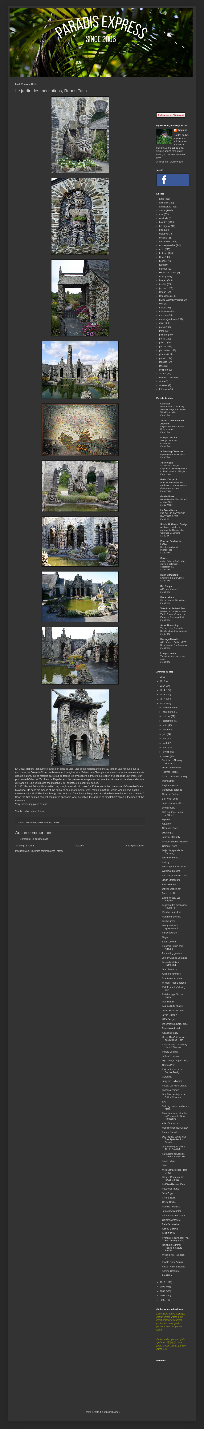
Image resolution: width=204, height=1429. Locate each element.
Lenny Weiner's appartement (170, 926)
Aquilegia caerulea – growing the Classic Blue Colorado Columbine (172, 530)
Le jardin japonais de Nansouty (172, 851)
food (161, 264)
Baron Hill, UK (169, 893)
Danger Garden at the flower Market (173, 1178)
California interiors (171, 1220)
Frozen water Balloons (173, 1266)
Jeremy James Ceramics (174, 958)
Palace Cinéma (169, 1051)
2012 (163, 699)
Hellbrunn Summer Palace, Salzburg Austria (172, 1248)
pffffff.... (163, 342)
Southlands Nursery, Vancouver (172, 761)
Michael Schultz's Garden (175, 841)
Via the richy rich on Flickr (29, 811)
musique (163, 315)
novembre (168, 712)
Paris (161, 331)
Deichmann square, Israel (175, 1024)
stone (162, 381)
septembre (168, 721)
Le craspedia (168, 807)
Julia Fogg (167, 1193)
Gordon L (167, 1076)
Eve (164, 1101)
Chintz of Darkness (171, 794)
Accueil (80, 845)
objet (161, 323)
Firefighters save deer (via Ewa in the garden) (175, 1239)
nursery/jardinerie (168, 319)
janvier (166, 756)
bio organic (164, 226)
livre (161, 303)
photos (162, 346)
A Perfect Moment (169, 589)
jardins (162, 288)
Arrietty (165, 862)
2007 (163, 1295)
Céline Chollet (169, 1202)
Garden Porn (168, 1065)
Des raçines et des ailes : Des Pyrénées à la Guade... (175, 1139)
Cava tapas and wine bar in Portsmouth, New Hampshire (174, 1116)
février (166, 752)
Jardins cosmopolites (172, 803)
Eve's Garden (169, 884)
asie (161, 214)
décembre (168, 707)
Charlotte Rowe (170, 828)
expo (161, 249)
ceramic (163, 237)
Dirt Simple (166, 586)
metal (162, 307)
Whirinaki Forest (170, 857)
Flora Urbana (167, 597)
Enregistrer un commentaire (34, 839)
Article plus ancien (134, 845)
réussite (163, 362)
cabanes (163, 233)
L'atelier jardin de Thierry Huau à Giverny (174, 1046)
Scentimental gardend (173, 978)
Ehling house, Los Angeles (171, 899)
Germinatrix (168, 1001)
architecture (31, 822)
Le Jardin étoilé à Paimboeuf (170, 963)
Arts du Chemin (170, 1229)
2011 (163, 703)
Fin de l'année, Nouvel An (172, 600)
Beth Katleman (169, 941)
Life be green (168, 921)
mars (165, 747)
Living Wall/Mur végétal (171, 300)
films (161, 257)
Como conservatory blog (174, 776)
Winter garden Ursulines (174, 866)
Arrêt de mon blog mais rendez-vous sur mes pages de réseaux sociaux (173, 485)
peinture (163, 334)
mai (165, 738)
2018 (163, 681)
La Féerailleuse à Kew (173, 1184)
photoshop (164, 350)
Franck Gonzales (170, 1132)
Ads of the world (170, 1123)
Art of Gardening (169, 625)
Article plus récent (25, 845)
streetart (163, 385)
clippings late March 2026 (172, 454)
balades (47, 822)
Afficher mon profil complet (169, 161)
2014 (163, 690)
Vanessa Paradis (170, 1090)
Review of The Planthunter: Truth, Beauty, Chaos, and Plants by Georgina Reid (173, 614)
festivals (163, 253)
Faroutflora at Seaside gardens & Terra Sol (173, 1155)
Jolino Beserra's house (173, 1010)
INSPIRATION (169, 1233)
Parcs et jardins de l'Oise (174, 875)
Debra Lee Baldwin (171, 767)
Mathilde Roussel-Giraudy (175, 1127)
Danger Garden (168, 437)
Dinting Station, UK (171, 889)
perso (162, 338)
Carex (163, 558)
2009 (163, 1286)
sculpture (164, 369)
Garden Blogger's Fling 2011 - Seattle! (173, 1148)
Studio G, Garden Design (173, 524)
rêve (161, 366)
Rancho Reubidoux (172, 912)
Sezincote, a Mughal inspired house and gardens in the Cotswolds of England (173, 468)
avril (165, 743)
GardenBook (167, 496)
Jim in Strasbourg (171, 880)
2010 (163, 1282)
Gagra (165, 937)
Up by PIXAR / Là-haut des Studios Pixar (173, 1038)
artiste (40, 822)
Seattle (162, 373)
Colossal (165, 403)
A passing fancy (170, 1033)
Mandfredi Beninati (171, 916)
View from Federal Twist (173, 608)
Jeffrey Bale (166, 462)
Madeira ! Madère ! (171, 1206)
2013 (163, 694)
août (165, 725)
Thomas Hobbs (169, 772)
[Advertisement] (172, 95)
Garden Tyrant (169, 846)
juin (165, 734)
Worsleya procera (171, 871)
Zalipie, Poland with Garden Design (172, 1071)
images (163, 280)
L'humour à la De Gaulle (172, 578)
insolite (55, 822)
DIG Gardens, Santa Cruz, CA (172, 813)
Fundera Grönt (169, 932)
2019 (163, 677)
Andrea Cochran (170, 1271)
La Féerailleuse (168, 510)
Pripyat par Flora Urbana (174, 1085)
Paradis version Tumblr (174, 1215)
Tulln (164, 1165)
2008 (163, 1291)
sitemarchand (166, 377)
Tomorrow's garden (172, 1211)
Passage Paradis (169, 639)
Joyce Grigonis (169, 1015)
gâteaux (163, 268)
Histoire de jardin (167, 272)
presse (162, 358)
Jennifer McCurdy (171, 837)
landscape (164, 296)
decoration (164, 241)
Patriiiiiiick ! (167, 1275)
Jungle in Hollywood (172, 1081)
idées (162, 276)
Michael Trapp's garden (174, 982)
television (164, 389)
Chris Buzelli (168, 1197)
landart (162, 292)
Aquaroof (166, 823)
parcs (162, 327)
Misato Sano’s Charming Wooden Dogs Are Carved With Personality (173, 409)
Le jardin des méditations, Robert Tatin (175, 906)
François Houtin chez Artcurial (173, 947)
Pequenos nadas (170, 1188)
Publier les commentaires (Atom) (46, 851)
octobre (167, 716)
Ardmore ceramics (171, 974)
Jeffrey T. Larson (170, 1056)
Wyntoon (166, 819)
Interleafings (168, 781)
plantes (163, 354)
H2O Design (168, 1019)
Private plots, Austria (172, 1262)
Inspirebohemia (170, 785)
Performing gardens (172, 953)
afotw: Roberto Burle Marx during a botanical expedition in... (173, 564)
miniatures (164, 311)
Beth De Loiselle (170, 1224)
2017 (163, 685)
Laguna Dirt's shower (172, 1006)
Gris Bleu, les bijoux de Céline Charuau (174, 1095)
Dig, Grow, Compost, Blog (175, 1060)
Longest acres (168, 653)
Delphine (182, 130)
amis (161, 199)
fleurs (162, 261)
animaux (163, 202)
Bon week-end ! (170, 798)
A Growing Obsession (172, 451)
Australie (163, 218)
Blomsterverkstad (171, 1028)
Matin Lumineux (169, 575)
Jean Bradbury (169, 969)
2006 (163, 1300)
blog (161, 230)
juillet (166, 729)
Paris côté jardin (169, 479)
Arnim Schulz (169, 1161)
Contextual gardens (172, 790)
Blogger (115, 1412)
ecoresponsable (167, 245)
